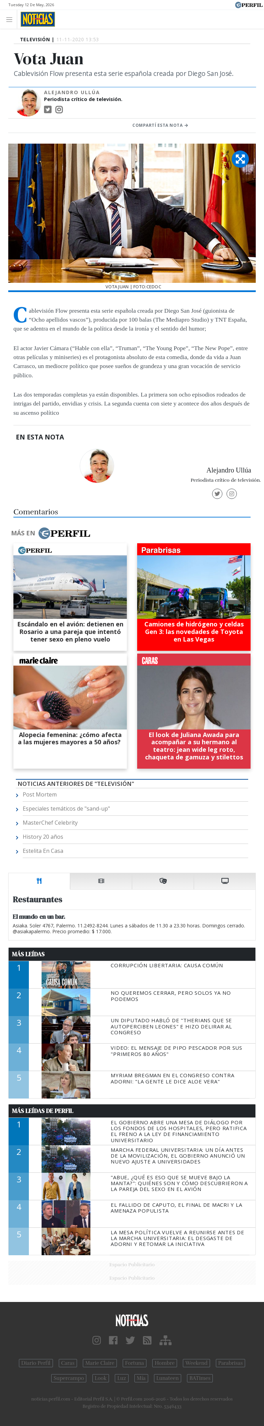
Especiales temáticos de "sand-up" (66, 808)
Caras (68, 1363)
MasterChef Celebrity (50, 822)
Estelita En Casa (43, 851)
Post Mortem (40, 794)
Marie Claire (99, 1363)
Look (101, 1378)
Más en (50, 533)
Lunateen (167, 1378)
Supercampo (69, 1378)
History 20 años (43, 836)
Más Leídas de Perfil (42, 1111)
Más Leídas (28, 954)
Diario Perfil (36, 1363)
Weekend (196, 1363)
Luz (121, 1378)
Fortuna (134, 1363)
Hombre (165, 1363)
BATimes (199, 1378)
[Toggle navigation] (11, 19)
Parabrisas (230, 1363)
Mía (141, 1378)
